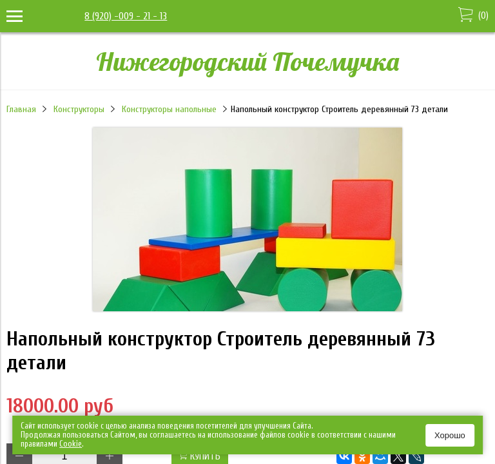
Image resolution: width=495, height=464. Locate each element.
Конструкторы (78, 109)
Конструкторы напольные (169, 109)
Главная (21, 109)
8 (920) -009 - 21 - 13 (125, 16)
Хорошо (449, 435)
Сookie (70, 444)
